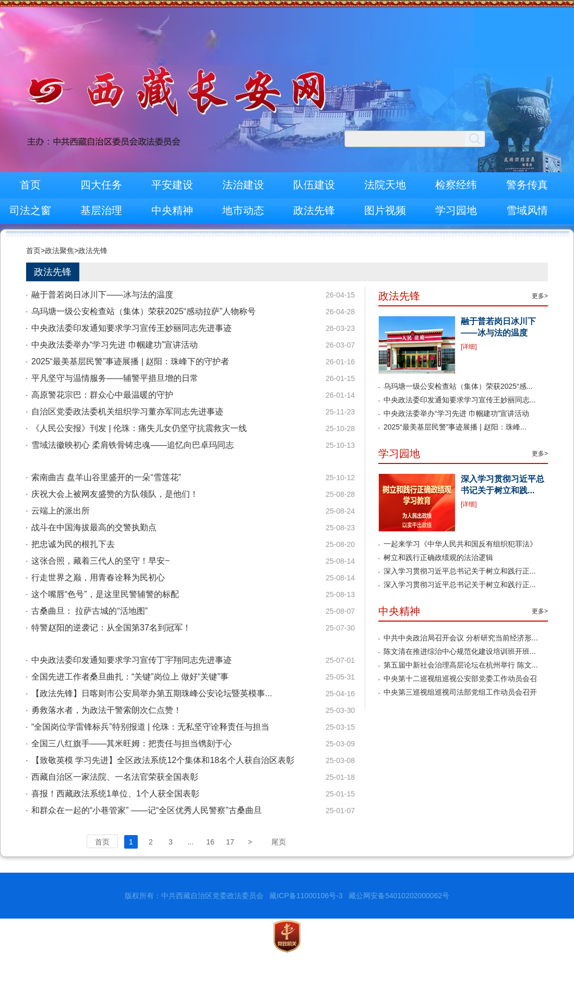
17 (230, 842)
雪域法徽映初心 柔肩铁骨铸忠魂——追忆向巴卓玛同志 (132, 445)
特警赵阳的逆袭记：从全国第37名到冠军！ (111, 627)
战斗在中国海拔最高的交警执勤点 (94, 527)
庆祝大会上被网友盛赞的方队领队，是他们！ (114, 494)
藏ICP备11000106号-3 (305, 895)
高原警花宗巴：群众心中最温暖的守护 (102, 394)
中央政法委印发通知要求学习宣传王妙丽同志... (460, 400)
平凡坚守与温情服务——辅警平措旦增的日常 (114, 378)
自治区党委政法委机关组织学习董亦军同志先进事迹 (127, 411)
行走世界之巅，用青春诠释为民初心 (98, 577)
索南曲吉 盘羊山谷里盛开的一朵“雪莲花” (106, 477)
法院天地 (385, 185)
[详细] (469, 346)
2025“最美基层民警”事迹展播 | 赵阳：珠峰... (455, 427)
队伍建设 (314, 185)
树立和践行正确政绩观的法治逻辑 (438, 557)
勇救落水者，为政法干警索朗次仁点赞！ (106, 710)
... (190, 842)
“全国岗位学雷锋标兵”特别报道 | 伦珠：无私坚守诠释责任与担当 (150, 726)
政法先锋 (314, 210)
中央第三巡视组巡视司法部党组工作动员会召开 (460, 692)
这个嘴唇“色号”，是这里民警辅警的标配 (105, 594)
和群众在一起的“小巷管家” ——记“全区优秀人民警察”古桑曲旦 (146, 810)
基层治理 (101, 210)
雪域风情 (527, 210)
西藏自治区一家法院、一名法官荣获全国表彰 (114, 776)
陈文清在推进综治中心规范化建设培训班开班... (460, 651)
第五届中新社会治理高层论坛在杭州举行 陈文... (461, 665)
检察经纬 (456, 185)
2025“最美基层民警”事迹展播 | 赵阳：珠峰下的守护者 (130, 361)
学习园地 (456, 210)
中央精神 (172, 210)
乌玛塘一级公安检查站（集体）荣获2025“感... (458, 386)
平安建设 (172, 185)
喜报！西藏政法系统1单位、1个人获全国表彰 (115, 793)
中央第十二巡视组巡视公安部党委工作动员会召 (460, 678)
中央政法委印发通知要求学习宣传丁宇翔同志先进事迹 (131, 660)
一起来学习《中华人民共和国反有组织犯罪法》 (460, 544)
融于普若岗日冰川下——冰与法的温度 (102, 294)
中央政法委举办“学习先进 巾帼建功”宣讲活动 (114, 344)
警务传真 (527, 185)
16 (210, 842)
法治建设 (243, 185)
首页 (30, 185)
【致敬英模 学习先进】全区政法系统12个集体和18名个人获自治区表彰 (162, 760)
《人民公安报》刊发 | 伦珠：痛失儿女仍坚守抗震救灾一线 (139, 428)
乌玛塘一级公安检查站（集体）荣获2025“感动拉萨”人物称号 (143, 311)
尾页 (278, 842)
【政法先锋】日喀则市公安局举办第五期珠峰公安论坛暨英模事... (151, 693)
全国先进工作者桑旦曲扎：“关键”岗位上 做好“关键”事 (130, 676)
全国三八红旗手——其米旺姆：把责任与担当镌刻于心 (131, 743)
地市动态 (243, 210)
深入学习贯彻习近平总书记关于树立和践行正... (460, 571)
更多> (540, 296)
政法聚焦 (59, 250)
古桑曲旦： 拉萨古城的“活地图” (89, 610)
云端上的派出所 (60, 510)
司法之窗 (30, 210)
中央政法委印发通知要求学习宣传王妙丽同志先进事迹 (131, 328)
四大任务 (101, 185)
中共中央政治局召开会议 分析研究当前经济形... (461, 638)
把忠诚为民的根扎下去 (73, 544)
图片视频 (385, 210)
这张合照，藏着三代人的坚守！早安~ (100, 560)
